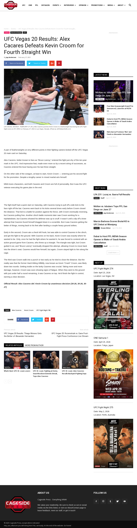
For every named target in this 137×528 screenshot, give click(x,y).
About (122, 5)
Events (57, 5)
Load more (113, 252)
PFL (36, 5)
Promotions (98, 5)
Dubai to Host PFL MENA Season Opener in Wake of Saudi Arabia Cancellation (119, 121)
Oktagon (45, 5)
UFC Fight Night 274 (103, 268)
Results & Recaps (16, 32)
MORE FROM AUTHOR (34, 345)
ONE (30, 5)
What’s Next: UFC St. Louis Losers (17, 371)
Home (6, 29)
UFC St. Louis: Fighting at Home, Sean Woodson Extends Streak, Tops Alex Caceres (45, 373)
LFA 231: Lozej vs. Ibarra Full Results (112, 194)
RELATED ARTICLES (14, 345)
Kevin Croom (28, 310)
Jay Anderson (11, 57)
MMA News (66, 368)
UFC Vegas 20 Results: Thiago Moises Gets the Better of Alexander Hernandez (23, 334)
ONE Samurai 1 (101, 338)
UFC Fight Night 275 (103, 407)
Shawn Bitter (106, 228)
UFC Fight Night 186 (43, 310)
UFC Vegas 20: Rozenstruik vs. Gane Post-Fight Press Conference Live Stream (70, 334)
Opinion (83, 5)
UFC (23, 5)
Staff (102, 198)
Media (111, 5)
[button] (130, 3)
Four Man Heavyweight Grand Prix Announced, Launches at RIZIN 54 (120, 108)
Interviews (70, 5)
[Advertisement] (68, 18)
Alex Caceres (16, 310)
